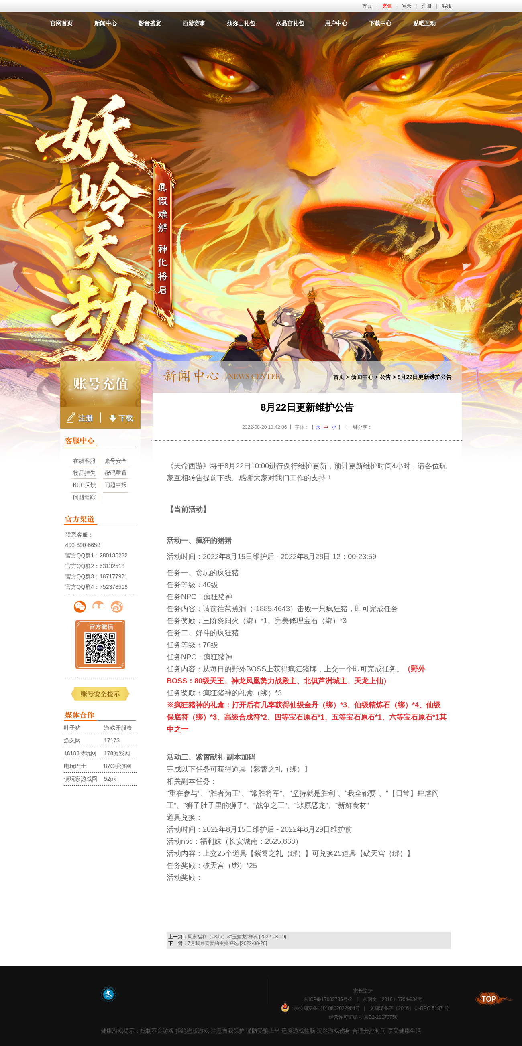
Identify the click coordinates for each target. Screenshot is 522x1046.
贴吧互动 (424, 23)
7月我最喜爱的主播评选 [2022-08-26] (227, 943)
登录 (407, 6)
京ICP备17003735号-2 (328, 999)
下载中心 (380, 23)
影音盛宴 (150, 23)
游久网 (72, 740)
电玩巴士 (75, 766)
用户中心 (336, 23)
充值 (387, 6)
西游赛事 (194, 23)
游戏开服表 (118, 727)
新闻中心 (105, 23)
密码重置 (115, 473)
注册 (427, 6)
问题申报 (115, 485)
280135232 (114, 555)
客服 (447, 6)
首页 (367, 6)
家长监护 (363, 990)
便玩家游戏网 (81, 779)
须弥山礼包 (241, 23)
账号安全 (115, 461)
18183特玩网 (80, 753)
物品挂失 (84, 473)
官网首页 (61, 23)
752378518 (114, 587)
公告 (385, 377)
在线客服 (84, 461)
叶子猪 (72, 727)
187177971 (114, 576)
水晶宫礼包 (290, 23)
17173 (112, 740)
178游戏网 (117, 753)
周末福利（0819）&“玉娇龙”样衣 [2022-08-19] (237, 936)
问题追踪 (84, 497)
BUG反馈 (84, 485)
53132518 (112, 566)
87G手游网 (117, 766)
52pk (110, 779)
